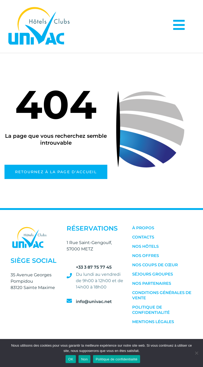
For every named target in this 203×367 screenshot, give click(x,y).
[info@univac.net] (69, 301)
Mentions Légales (153, 321)
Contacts (143, 237)
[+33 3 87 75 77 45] (69, 275)
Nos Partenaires (151, 283)
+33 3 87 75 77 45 (94, 267)
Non (84, 359)
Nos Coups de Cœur (155, 264)
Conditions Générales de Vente (161, 295)
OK (70, 359)
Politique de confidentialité (151, 310)
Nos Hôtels (145, 246)
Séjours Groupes (152, 274)
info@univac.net (94, 301)
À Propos (143, 227)
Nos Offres (145, 255)
